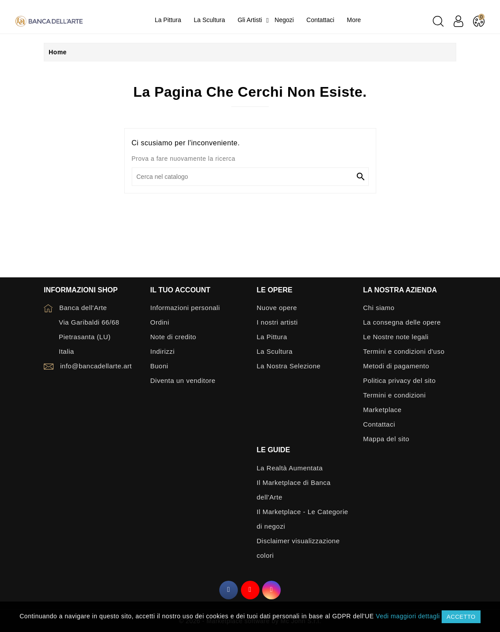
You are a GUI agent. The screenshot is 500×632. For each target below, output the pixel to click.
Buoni (159, 366)
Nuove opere (277, 307)
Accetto (461, 616)
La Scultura (275, 351)
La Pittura (272, 337)
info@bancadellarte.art (96, 366)
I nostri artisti (277, 322)
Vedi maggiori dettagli (408, 616)
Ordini (159, 322)
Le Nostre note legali (395, 337)
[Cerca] (250, 176)
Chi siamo (378, 307)
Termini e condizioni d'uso (403, 351)
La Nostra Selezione (289, 366)
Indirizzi (162, 351)
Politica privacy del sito (399, 380)
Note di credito (173, 337)
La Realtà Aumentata (290, 468)
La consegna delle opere (402, 322)
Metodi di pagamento (396, 366)
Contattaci (379, 424)
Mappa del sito (386, 439)
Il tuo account (180, 290)
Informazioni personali (185, 307)
